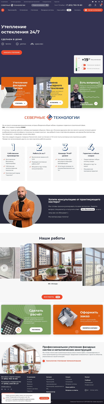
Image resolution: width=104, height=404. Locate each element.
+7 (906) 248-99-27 (10, 384)
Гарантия (56, 1)
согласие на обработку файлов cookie (23, 399)
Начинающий (89, 382)
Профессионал (89, 385)
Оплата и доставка (16, 1)
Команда (29, 381)
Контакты (77, 10)
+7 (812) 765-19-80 (74, 5)
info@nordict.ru (6, 386)
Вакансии (30, 384)
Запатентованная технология (31, 1)
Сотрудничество (47, 1)
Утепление (34, 10)
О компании (4, 1)
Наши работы (64, 10)
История (29, 379)
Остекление (24, 10)
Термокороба (12, 10)
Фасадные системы (47, 10)
